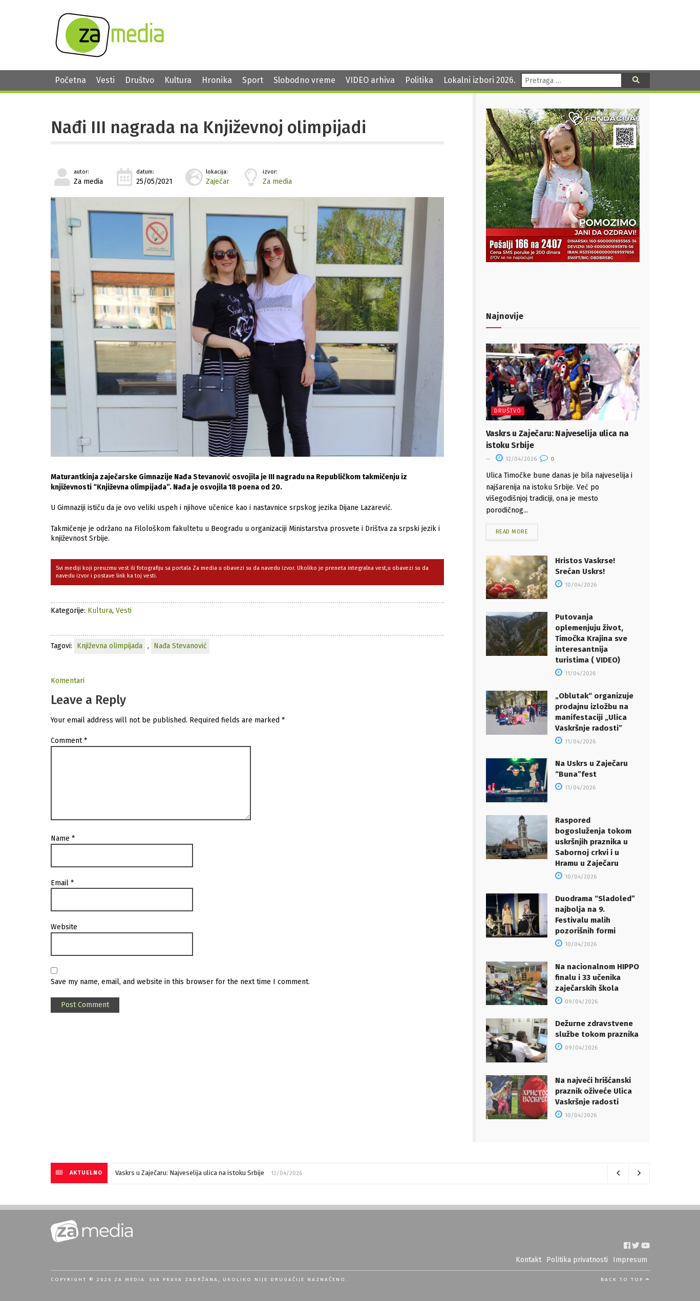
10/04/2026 (576, 585)
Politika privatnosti (577, 1259)
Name (63, 838)
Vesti (105, 80)
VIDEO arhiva (370, 80)
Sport (252, 80)
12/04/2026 (516, 459)
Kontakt (528, 1259)
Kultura (178, 80)
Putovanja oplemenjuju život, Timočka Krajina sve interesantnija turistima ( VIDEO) (591, 638)
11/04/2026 (575, 673)
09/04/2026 (576, 1001)
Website (64, 927)
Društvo (139, 80)
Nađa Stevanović (180, 646)
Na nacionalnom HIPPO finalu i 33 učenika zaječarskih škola (597, 977)
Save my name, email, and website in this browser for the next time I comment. (180, 981)
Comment (69, 740)
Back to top (625, 1279)
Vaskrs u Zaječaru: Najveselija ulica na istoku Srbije (189, 1173)
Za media (277, 181)
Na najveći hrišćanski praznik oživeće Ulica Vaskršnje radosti (593, 1091)
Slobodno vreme (304, 80)
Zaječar (217, 181)
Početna (70, 80)
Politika (419, 80)
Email (62, 883)
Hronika (217, 80)
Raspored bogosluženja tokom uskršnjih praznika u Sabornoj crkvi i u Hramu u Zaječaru (593, 842)
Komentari (67, 680)
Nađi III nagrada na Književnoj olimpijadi (208, 127)
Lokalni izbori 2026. (479, 80)
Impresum (630, 1259)
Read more (512, 531)
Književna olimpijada (109, 646)
